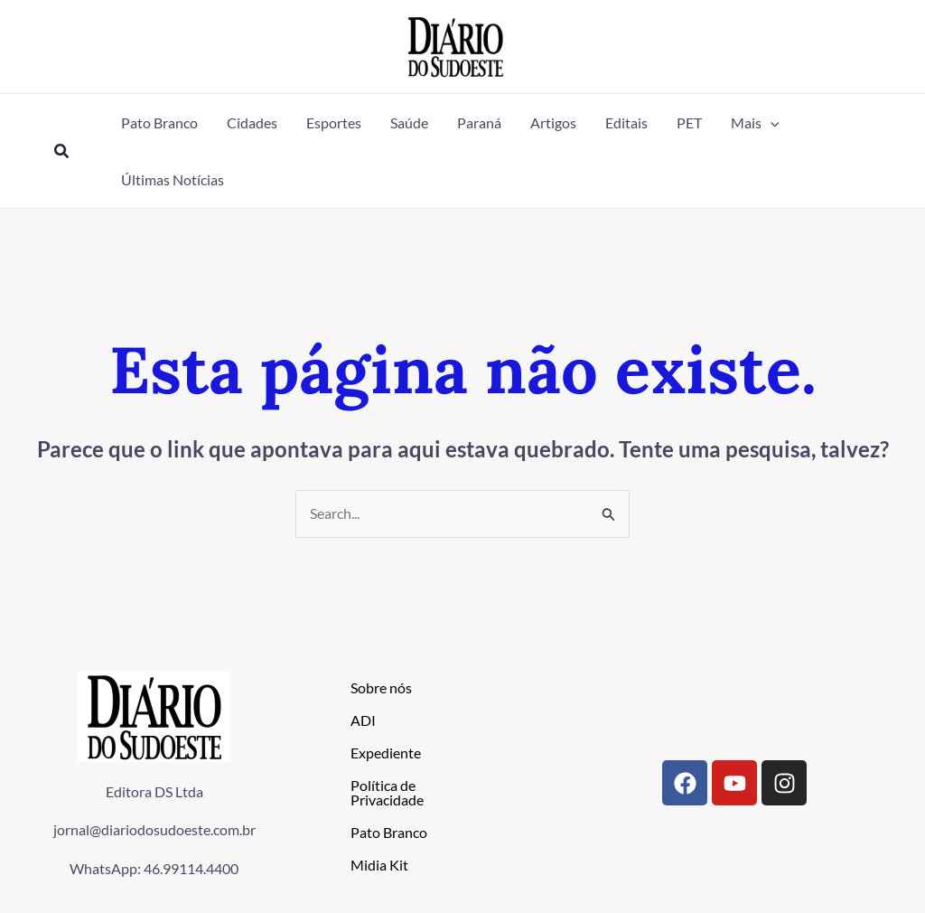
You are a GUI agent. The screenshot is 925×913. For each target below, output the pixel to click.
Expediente (385, 752)
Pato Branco (388, 832)
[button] (62, 151)
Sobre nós (381, 687)
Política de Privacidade (387, 792)
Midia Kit (379, 864)
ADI (363, 720)
